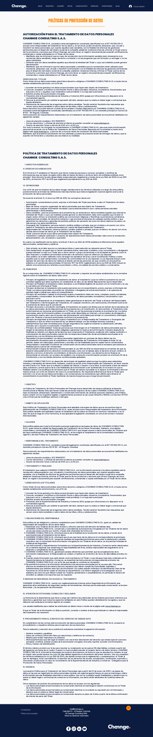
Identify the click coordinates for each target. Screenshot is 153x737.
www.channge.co (101, 123)
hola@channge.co (76, 709)
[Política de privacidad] (29, 713)
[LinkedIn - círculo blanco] (79, 729)
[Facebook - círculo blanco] (68, 729)
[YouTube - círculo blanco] (84, 729)
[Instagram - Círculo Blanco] (74, 729)
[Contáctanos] (26, 710)
